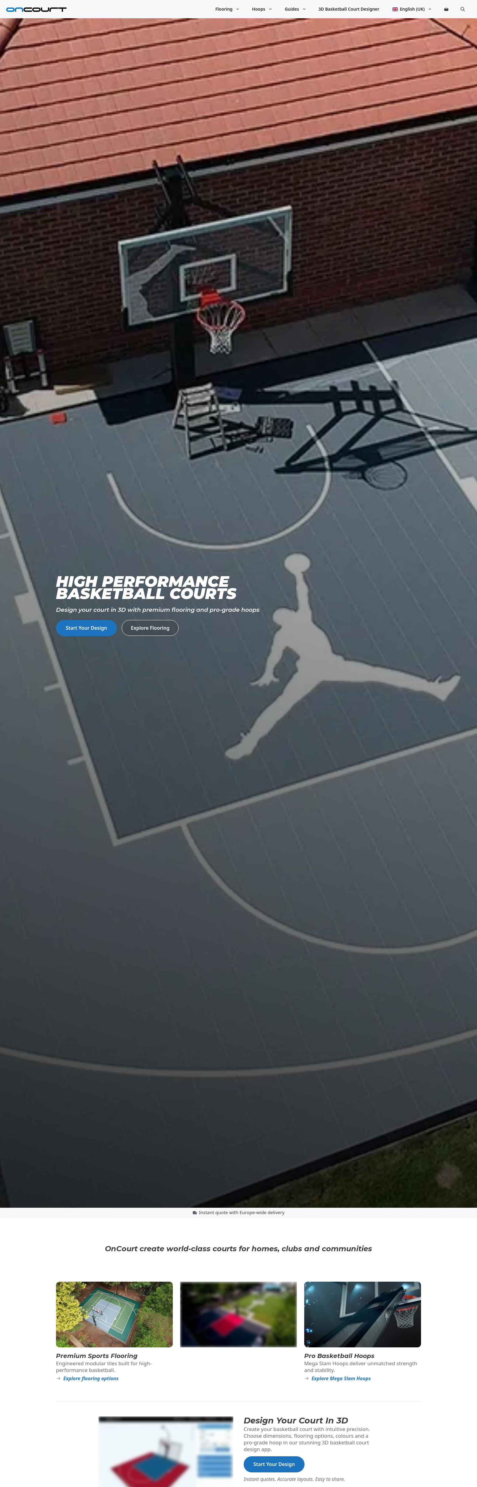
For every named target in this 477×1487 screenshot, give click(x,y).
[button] (462, 9)
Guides (298, 9)
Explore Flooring (150, 628)
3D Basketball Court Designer (349, 9)
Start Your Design (86, 628)
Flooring (230, 9)
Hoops (265, 9)
